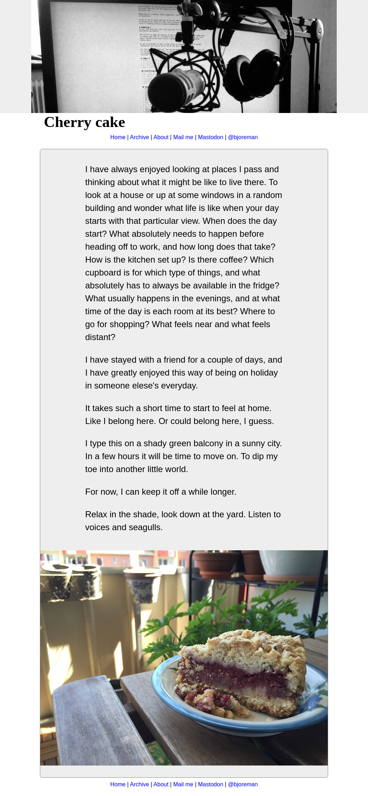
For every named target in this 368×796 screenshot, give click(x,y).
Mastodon (210, 137)
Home (118, 137)
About (161, 137)
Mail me (183, 137)
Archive (139, 137)
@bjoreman (243, 137)
